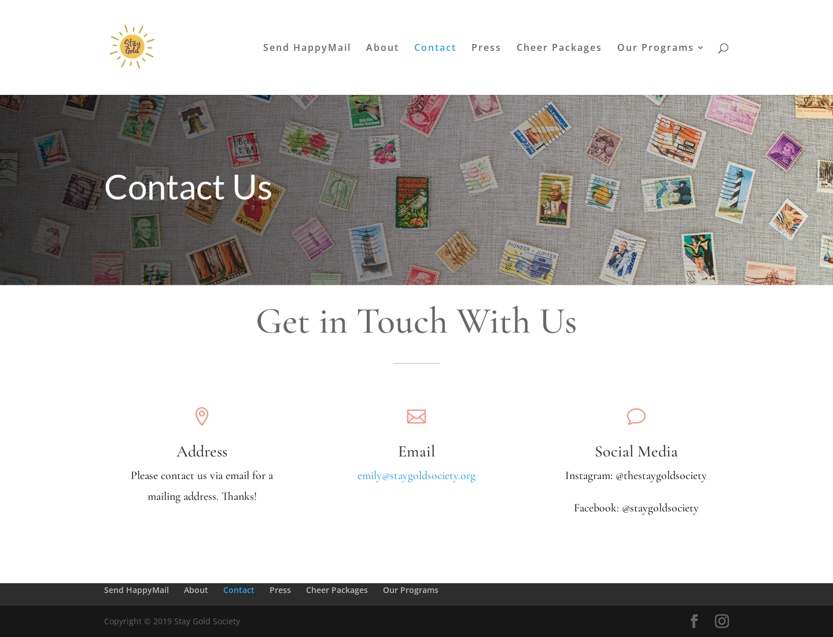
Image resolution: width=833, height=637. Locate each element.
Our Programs (655, 48)
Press (486, 48)
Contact (435, 48)
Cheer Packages (559, 48)
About (382, 48)
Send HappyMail (307, 48)
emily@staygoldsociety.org (416, 476)
